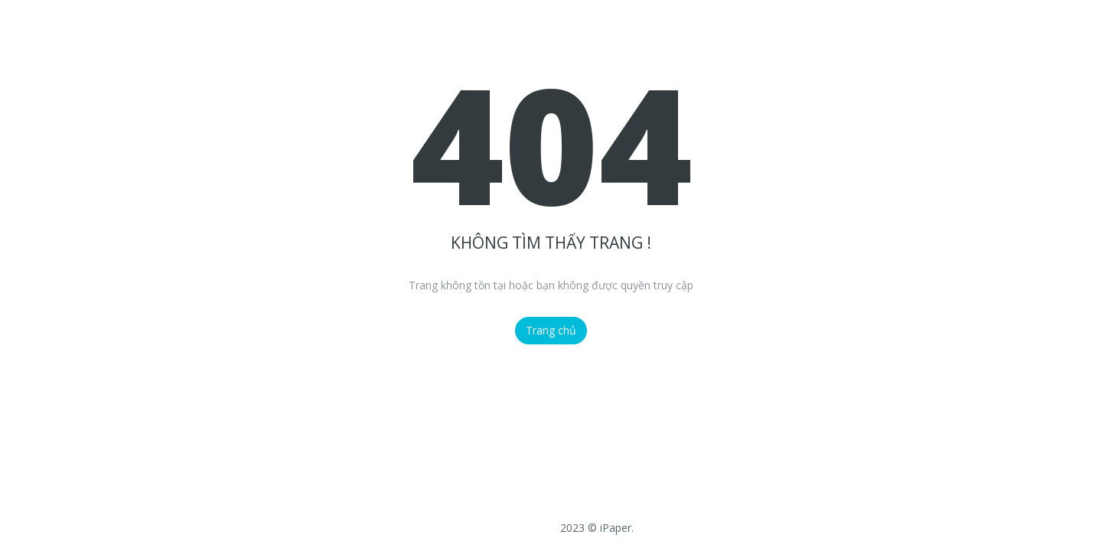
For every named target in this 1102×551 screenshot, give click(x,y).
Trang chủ (551, 330)
